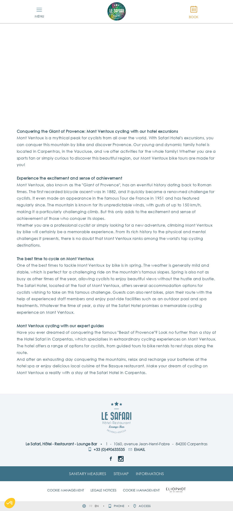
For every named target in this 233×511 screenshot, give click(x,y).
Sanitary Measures (87, 473)
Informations (150, 473)
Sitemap (121, 473)
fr (91, 506)
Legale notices (103, 490)
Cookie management (65, 490)
